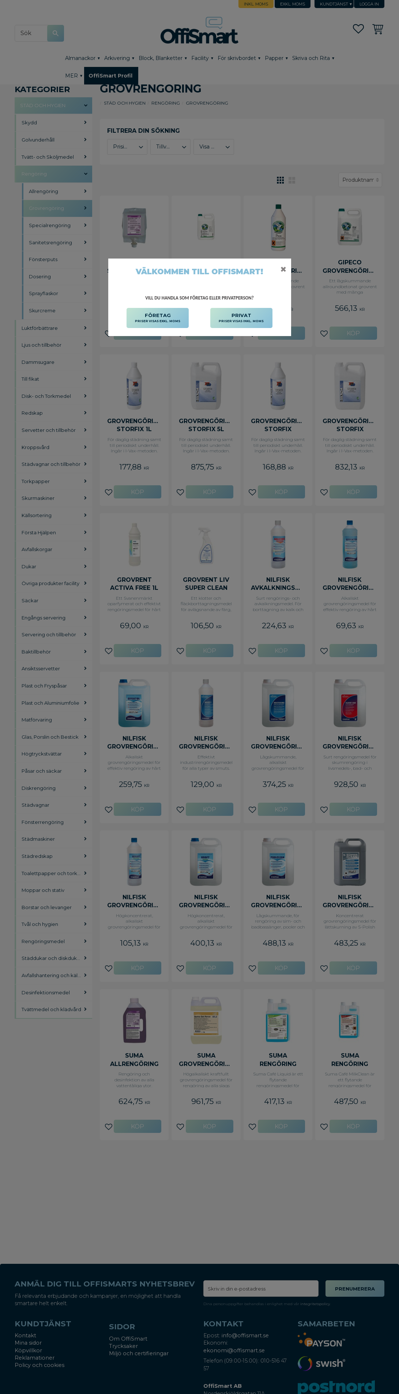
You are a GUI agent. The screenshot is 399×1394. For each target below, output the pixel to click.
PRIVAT (241, 318)
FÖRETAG (157, 318)
